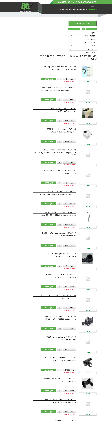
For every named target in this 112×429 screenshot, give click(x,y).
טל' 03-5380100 (64, 2)
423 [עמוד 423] (45, 387)
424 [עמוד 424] (42, 387)
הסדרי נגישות (87, 425)
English (61, 9)
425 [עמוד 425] (39, 387)
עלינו (66, 9)
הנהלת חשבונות (82, 9)
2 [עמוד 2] (53, 387)
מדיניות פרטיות (86, 426)
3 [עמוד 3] (51, 387)
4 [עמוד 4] (50, 387)
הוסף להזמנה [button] (27, 45)
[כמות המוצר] (38, 45)
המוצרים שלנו (92, 9)
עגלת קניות (72, 9)
